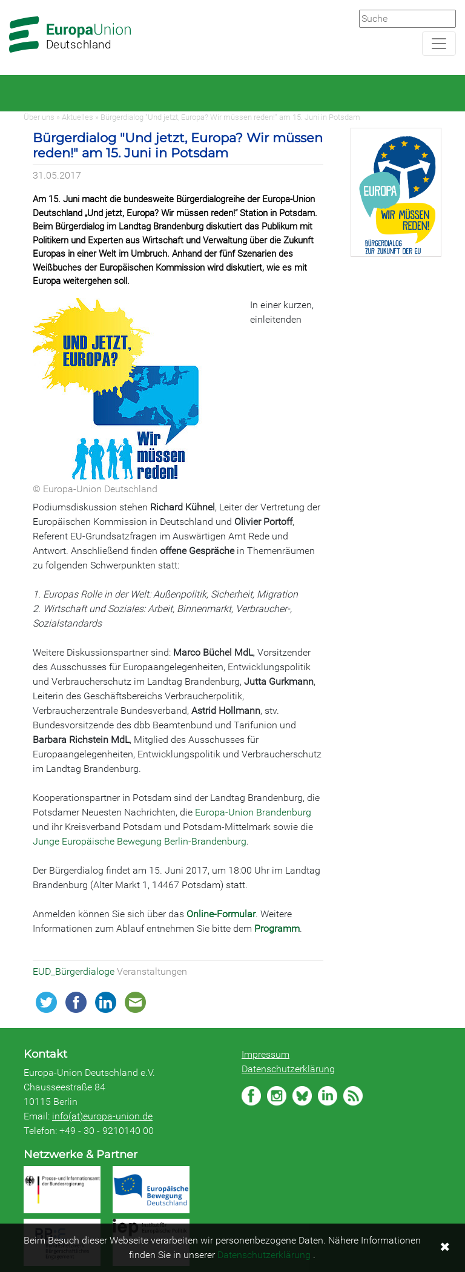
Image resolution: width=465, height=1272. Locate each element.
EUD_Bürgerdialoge (75, 971)
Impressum (265, 1054)
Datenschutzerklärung (288, 1069)
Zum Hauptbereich (9, 0)
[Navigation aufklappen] (439, 43)
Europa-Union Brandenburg (253, 812)
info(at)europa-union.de (102, 1116)
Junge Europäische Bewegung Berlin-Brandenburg (139, 841)
